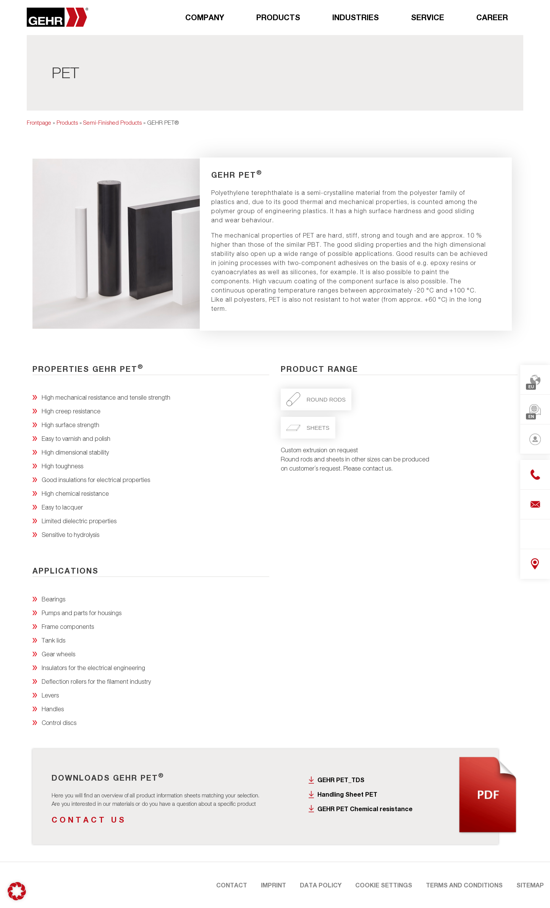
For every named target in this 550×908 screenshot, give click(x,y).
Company (204, 17)
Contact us (89, 819)
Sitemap (530, 885)
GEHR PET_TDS (340, 779)
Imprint (273, 885)
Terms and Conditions (464, 885)
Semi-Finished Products (112, 122)
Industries (355, 17)
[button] (17, 891)
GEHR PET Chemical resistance (364, 808)
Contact (231, 885)
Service (427, 17)
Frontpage (39, 122)
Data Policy (320, 885)
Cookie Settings (383, 885)
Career (492, 17)
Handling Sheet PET (347, 794)
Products (278, 17)
